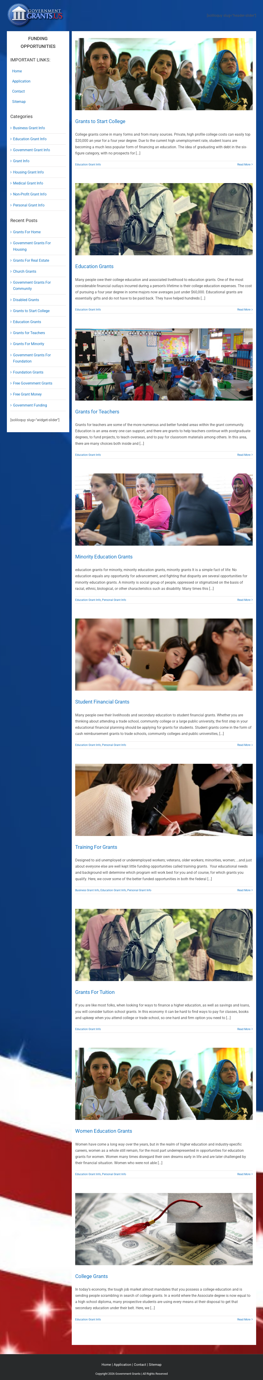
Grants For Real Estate (31, 260)
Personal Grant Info (114, 600)
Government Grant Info (31, 150)
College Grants (91, 1276)
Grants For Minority (28, 344)
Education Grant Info (88, 164)
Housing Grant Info (28, 172)
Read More (243, 164)
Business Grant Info (87, 890)
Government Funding (30, 405)
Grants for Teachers (97, 412)
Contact (140, 1365)
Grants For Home (27, 232)
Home (106, 1365)
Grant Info (21, 161)
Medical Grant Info (28, 183)
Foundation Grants (28, 372)
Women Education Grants (103, 1131)
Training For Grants (96, 847)
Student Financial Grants (102, 702)
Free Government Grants (32, 383)
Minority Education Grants (104, 557)
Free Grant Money (27, 394)
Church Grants (24, 271)
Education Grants (94, 266)
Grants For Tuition (95, 992)
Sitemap (155, 1365)
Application (122, 1365)
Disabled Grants (26, 300)
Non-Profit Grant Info (30, 194)
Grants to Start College (100, 121)
